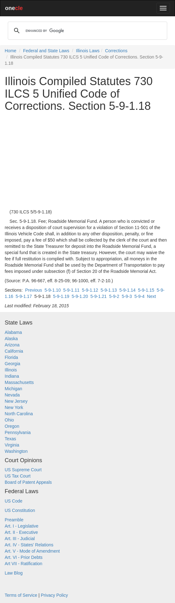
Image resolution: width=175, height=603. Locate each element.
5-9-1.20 (80, 296)
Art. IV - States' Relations (29, 544)
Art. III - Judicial (20, 538)
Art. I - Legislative (21, 526)
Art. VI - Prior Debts (23, 557)
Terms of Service (21, 595)
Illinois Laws (88, 50)
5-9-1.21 (98, 296)
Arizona (12, 344)
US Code (13, 500)
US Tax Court (18, 475)
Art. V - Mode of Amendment (32, 551)
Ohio (9, 419)
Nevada (12, 394)
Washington (16, 451)
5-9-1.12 (90, 290)
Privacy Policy (54, 595)
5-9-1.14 (127, 290)
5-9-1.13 (108, 290)
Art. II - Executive (21, 532)
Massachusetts (19, 382)
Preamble (14, 519)
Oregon (12, 426)
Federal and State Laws (46, 50)
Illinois (11, 369)
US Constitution (20, 510)
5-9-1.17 (24, 296)
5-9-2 (114, 296)
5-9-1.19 (61, 296)
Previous (33, 290)
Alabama (13, 332)
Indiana (12, 376)
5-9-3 (127, 296)
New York (14, 407)
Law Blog (14, 572)
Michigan (13, 388)
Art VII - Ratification (23, 563)
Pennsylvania (18, 432)
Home (10, 50)
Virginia (12, 444)
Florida (11, 357)
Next (151, 296)
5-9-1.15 (146, 290)
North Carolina (19, 413)
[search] (87, 30)
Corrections (116, 50)
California (14, 351)
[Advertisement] (87, 160)
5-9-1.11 (71, 290)
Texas (10, 438)
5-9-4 (139, 296)
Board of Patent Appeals (28, 482)
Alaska (11, 338)
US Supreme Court (23, 469)
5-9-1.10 (53, 290)
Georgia (12, 363)
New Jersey (16, 401)
